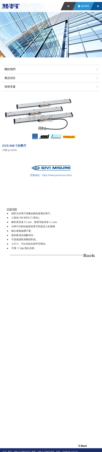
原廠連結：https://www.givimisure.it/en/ (51, 175)
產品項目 (10, 77)
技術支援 (10, 86)
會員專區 (85, 6)
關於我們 (10, 69)
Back (82, 446)
